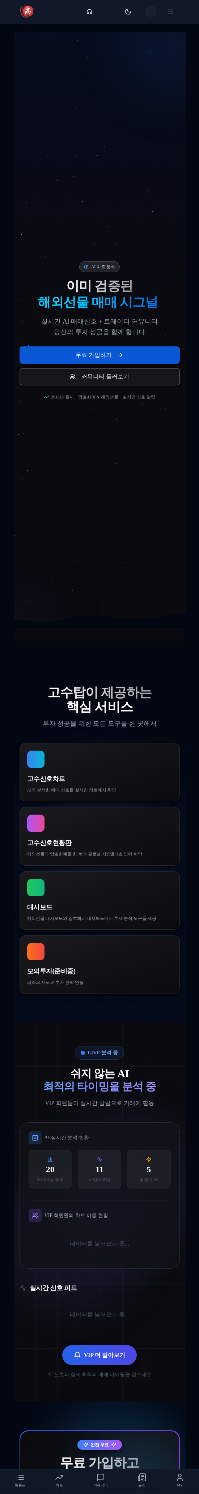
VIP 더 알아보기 (100, 1358)
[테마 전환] (128, 12)
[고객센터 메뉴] (89, 11)
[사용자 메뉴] (151, 11)
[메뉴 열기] (172, 12)
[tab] (20, 1480)
